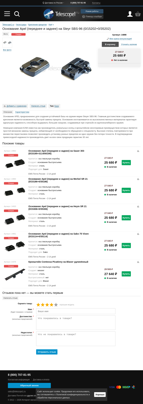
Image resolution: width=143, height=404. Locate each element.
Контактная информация (19, 380)
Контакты (96, 3)
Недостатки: (17, 334)
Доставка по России (54, 3)
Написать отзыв (38, 106)
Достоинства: (17, 318)
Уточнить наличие (129, 44)
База (57, 106)
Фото (5, 34)
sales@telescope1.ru (17, 391)
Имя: (17, 310)
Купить (126, 162)
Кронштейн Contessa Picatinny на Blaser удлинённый (58, 262)
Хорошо (99, 394)
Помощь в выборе (92, 16)
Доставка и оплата (41, 380)
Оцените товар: (25, 304)
